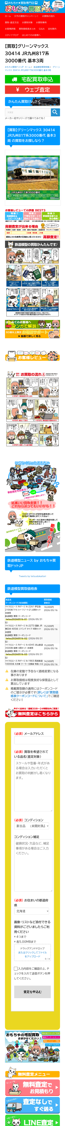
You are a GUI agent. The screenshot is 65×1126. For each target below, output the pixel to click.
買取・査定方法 (12, 22)
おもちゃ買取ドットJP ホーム (17, 67)
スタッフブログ (12, 35)
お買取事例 (41, 22)
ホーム (8, 16)
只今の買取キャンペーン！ (26, 16)
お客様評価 (10, 29)
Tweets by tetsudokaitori (32, 576)
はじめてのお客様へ (31, 35)
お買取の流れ (48, 16)
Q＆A (41, 29)
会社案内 (52, 29)
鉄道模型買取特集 (41, 67)
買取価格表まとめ (27, 29)
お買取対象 (27, 22)
